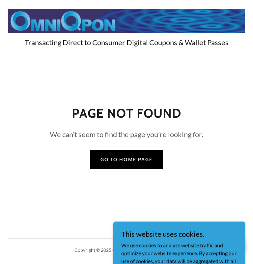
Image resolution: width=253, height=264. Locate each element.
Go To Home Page (126, 159)
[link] (126, 21)
